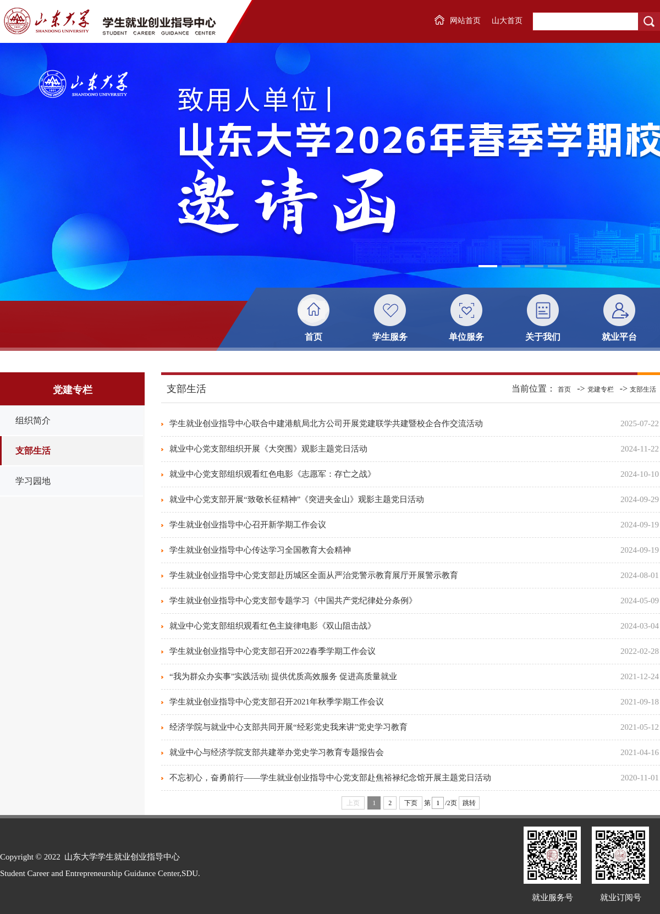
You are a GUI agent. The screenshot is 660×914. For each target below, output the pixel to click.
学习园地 (33, 481)
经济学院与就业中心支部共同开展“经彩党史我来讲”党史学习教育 (288, 727)
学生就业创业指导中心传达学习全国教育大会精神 (260, 550)
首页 (313, 337)
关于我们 (542, 337)
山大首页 (507, 20)
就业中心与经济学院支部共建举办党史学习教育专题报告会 (276, 752)
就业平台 (619, 337)
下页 (410, 803)
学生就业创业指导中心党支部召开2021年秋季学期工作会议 (276, 701)
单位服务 (466, 337)
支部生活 (33, 450)
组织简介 (33, 420)
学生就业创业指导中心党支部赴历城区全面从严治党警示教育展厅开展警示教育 (313, 575)
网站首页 (465, 20)
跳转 (469, 803)
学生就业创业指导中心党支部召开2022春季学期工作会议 (272, 651)
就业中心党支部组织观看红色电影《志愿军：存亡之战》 (272, 474)
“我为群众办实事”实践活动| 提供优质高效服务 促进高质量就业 (283, 676)
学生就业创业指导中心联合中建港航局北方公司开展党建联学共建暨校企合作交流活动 (326, 423)
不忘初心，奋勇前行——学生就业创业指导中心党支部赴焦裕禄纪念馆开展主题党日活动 (330, 777)
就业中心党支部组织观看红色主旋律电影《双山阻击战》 (272, 625)
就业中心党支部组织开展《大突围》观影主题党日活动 (268, 448)
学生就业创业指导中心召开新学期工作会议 (247, 524)
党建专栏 (600, 389)
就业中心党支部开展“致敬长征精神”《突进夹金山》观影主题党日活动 (296, 499)
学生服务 (390, 337)
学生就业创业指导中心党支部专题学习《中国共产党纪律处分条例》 (293, 600)
